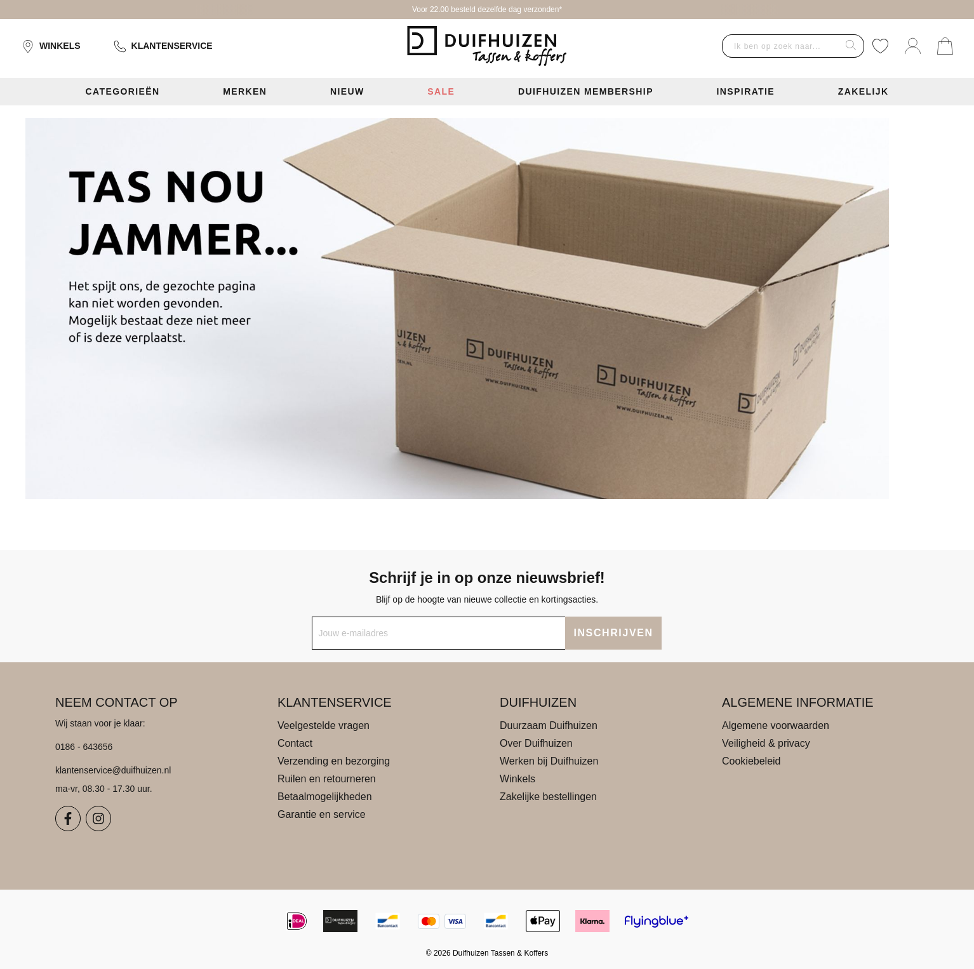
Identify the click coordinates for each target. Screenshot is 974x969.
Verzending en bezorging (333, 761)
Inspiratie (746, 91)
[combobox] (780, 46)
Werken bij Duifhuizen (549, 761)
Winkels (51, 46)
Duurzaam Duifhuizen (548, 725)
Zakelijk (863, 91)
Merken (245, 91)
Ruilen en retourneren (326, 778)
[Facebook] (68, 818)
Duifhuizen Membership (585, 91)
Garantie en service (321, 814)
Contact (294, 743)
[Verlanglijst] (880, 46)
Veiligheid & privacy (766, 743)
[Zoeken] (851, 46)
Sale (441, 91)
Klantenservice (163, 46)
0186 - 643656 (83, 747)
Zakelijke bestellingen (548, 796)
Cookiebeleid (751, 761)
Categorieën (122, 91)
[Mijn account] (913, 46)
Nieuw (347, 91)
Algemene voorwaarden (775, 725)
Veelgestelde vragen (323, 725)
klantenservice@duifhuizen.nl (113, 770)
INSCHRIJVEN (613, 632)
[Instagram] (98, 818)
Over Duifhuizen (536, 743)
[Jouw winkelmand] (945, 46)
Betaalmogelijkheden (324, 796)
